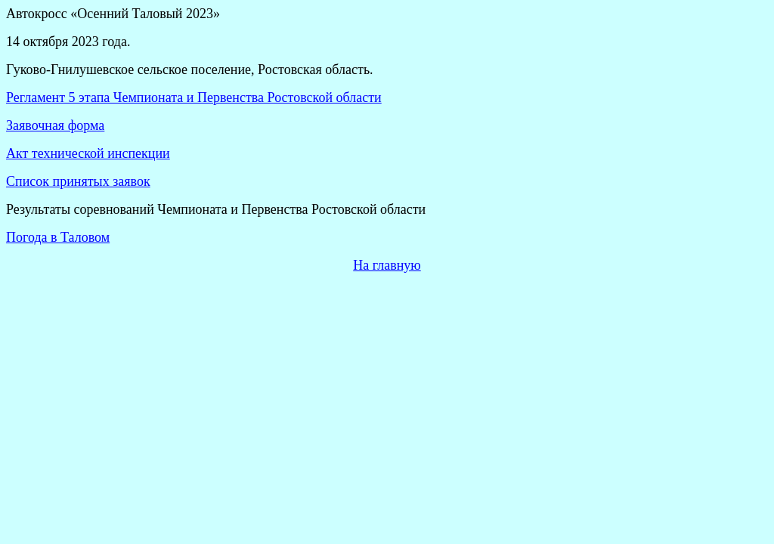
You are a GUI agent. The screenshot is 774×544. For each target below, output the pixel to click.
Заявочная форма (55, 125)
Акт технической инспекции (88, 153)
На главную (387, 265)
